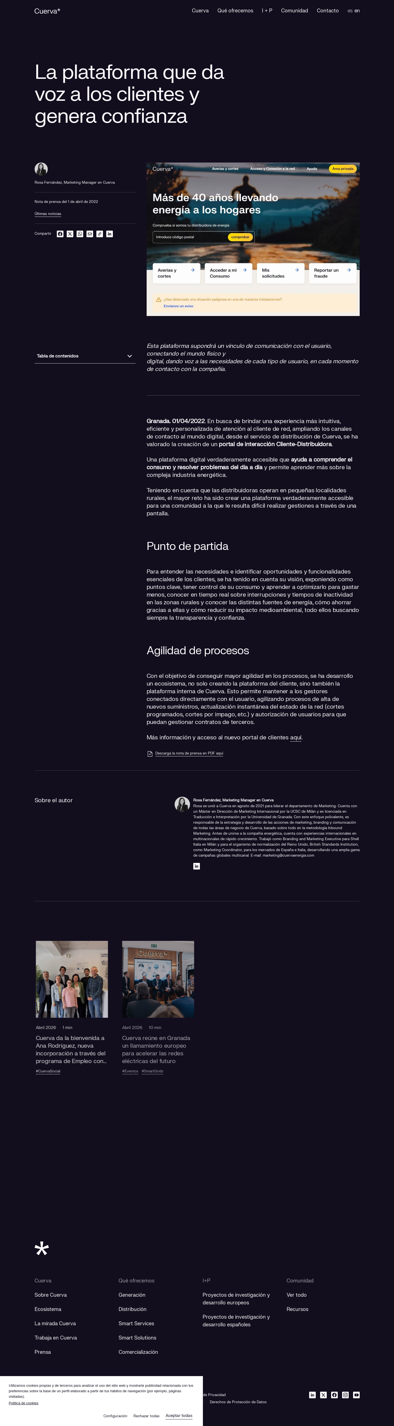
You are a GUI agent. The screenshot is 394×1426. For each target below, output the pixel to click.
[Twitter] (323, 1394)
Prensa (43, 1352)
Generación (132, 1295)
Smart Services (136, 1324)
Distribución (133, 1309)
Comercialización (138, 1352)
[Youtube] (356, 1394)
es (350, 11)
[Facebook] (334, 1394)
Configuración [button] (115, 1416)
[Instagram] (345, 1394)
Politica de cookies (23, 1403)
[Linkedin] (196, 866)
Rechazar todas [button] (146, 1416)
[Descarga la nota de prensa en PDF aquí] (185, 754)
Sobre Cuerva (51, 1295)
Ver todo (297, 1295)
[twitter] (70, 233)
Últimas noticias (48, 214)
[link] (99, 233)
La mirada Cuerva (55, 1324)
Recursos (297, 1309)
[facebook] (60, 233)
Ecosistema (48, 1309)
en (357, 11)
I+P (206, 1281)
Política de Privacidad (207, 1395)
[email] (89, 233)
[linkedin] (109, 233)
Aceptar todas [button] (179, 1415)
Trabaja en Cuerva (56, 1338)
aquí (295, 737)
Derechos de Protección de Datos (238, 1402)
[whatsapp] (80, 233)
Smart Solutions (137, 1338)
